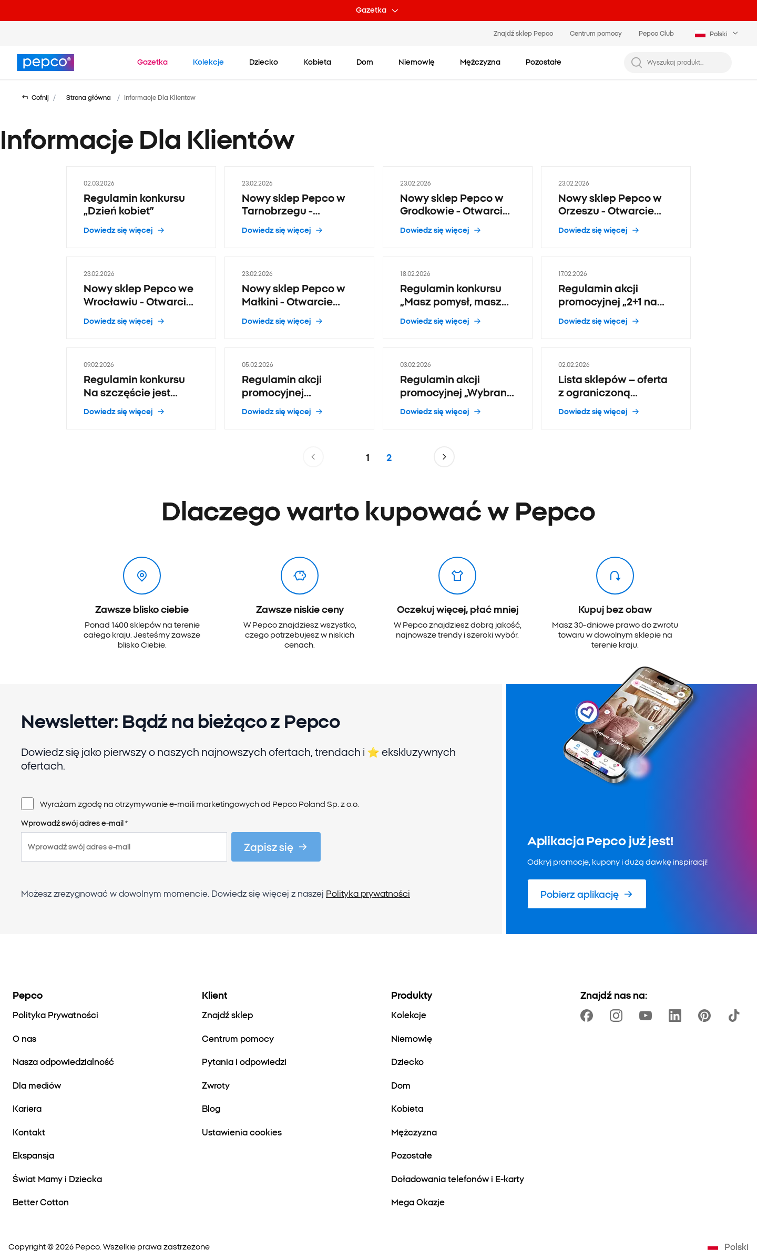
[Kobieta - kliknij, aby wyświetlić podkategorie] (317, 62)
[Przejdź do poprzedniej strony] (313, 456)
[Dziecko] (407, 1061)
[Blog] (211, 1108)
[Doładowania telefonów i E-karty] (457, 1178)
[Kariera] (27, 1108)
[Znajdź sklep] (227, 1014)
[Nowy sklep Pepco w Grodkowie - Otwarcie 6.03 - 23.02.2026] (458, 207)
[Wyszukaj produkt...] (686, 62)
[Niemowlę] (411, 1038)
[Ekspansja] (33, 1155)
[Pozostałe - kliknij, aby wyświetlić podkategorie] (543, 62)
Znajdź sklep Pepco (523, 33)
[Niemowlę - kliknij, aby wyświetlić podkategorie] (416, 62)
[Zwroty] (216, 1085)
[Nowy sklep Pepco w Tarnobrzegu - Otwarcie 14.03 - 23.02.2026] (299, 207)
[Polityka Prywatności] (55, 1014)
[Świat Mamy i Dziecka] (57, 1178)
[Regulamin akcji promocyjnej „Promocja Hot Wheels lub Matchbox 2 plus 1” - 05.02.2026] (299, 388)
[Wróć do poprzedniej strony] (35, 97)
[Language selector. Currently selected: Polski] (718, 33)
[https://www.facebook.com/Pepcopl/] (588, 1015)
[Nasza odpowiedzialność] (63, 1061)
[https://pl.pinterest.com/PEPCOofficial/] (706, 1015)
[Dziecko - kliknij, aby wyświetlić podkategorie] (263, 62)
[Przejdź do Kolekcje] (208, 62)
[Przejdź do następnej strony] (444, 456)
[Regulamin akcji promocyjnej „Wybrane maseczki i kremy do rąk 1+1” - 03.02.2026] (458, 388)
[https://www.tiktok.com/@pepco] (736, 1015)
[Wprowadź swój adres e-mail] (124, 847)
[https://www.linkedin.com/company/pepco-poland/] (677, 1015)
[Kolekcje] (408, 1014)
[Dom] (401, 1085)
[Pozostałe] (411, 1155)
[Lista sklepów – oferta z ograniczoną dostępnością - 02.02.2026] (616, 388)
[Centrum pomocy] (238, 1038)
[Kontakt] (29, 1131)
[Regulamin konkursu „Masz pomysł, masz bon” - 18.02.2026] (458, 298)
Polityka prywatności (368, 893)
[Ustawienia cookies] (242, 1131)
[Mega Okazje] (418, 1201)
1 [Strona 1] (368, 457)
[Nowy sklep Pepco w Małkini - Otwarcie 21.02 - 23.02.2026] (299, 298)
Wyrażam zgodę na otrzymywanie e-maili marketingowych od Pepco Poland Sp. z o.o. (199, 803)
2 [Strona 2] (389, 457)
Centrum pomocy (596, 33)
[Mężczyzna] (414, 1131)
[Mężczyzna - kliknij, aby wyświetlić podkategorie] (480, 62)
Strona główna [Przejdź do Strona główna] (88, 97)
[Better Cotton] (41, 1201)
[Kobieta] (407, 1108)
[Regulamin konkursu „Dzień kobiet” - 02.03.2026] (141, 207)
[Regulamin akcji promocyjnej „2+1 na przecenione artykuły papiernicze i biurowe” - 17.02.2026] (616, 298)
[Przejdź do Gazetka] (152, 62)
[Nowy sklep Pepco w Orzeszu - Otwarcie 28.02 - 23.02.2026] (616, 207)
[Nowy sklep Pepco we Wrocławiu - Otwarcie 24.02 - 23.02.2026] (141, 298)
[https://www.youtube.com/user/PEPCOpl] (647, 1015)
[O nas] (24, 1038)
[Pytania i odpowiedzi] (244, 1061)
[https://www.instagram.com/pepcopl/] (618, 1015)
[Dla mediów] (37, 1085)
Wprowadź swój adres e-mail (74, 823)
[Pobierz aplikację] (587, 894)
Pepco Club (656, 33)
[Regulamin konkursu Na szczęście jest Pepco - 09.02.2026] (141, 388)
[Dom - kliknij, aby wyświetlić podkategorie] (365, 62)
